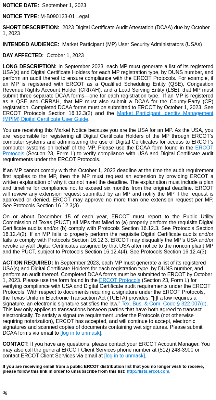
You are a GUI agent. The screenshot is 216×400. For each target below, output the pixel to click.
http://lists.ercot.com (148, 371)
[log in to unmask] (80, 333)
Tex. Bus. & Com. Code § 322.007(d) (163, 303)
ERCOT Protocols (119, 280)
